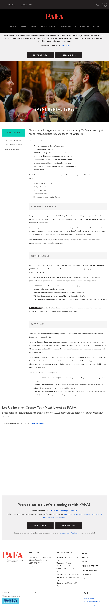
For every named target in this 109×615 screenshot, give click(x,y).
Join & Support (48, 26)
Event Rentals (68, 26)
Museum (11, 4)
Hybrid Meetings (11, 149)
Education (26, 4)
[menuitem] (11, 4)
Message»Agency (10, 596)
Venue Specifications (13, 145)
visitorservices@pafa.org (69, 533)
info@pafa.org (35, 566)
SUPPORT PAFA (40, 55)
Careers (84, 26)
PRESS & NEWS (69, 55)
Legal (96, 26)
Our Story (65, 45)
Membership (68, 525)
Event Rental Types (12, 140)
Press (23, 26)
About (13, 26)
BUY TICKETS (40, 525)
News (33, 26)
